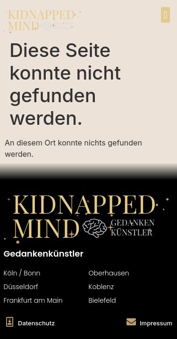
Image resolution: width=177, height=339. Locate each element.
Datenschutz (36, 323)
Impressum (156, 323)
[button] (165, 15)
